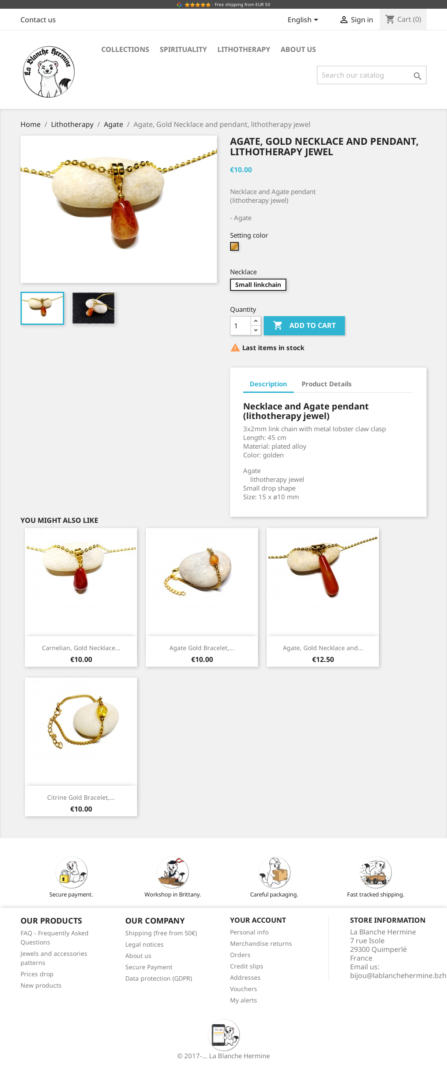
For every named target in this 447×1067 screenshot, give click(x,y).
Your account (258, 920)
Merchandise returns (261, 943)
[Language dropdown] (304, 20)
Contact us (38, 19)
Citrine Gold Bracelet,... (81, 797)
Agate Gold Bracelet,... (201, 648)
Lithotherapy (243, 49)
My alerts (243, 1000)
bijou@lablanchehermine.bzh (398, 975)
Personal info (249, 932)
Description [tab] (268, 383)
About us (298, 49)
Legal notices (144, 944)
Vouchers (243, 989)
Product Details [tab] (327, 383)
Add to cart (304, 325)
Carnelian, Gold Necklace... (81, 648)
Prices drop (37, 974)
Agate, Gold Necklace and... (323, 648)
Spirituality (183, 49)
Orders (240, 955)
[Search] (371, 75)
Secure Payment (148, 967)
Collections (125, 49)
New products (41, 985)
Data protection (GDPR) (158, 978)
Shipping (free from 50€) (161, 933)
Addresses (245, 977)
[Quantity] (240, 325)
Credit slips (246, 966)
